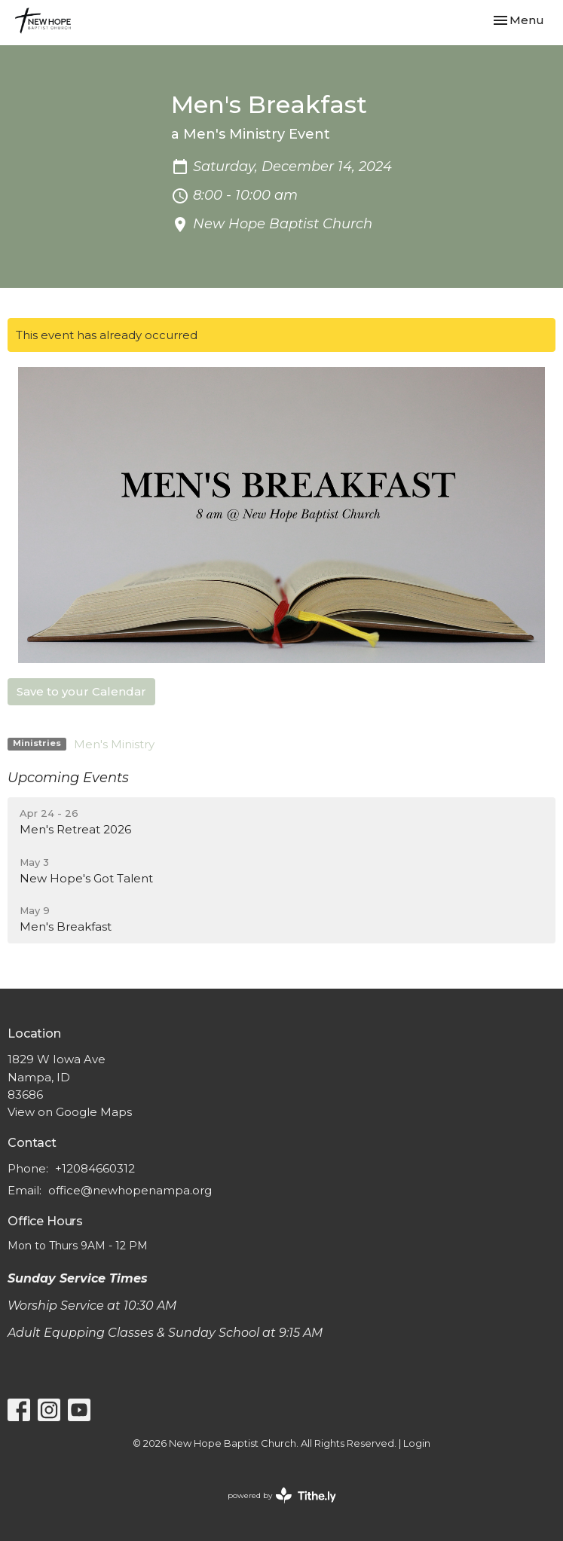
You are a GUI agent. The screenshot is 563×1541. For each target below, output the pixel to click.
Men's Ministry (114, 744)
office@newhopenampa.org (130, 1190)
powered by (282, 1495)
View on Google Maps (70, 1112)
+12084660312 (95, 1168)
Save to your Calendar (81, 691)
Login (416, 1443)
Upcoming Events (68, 777)
